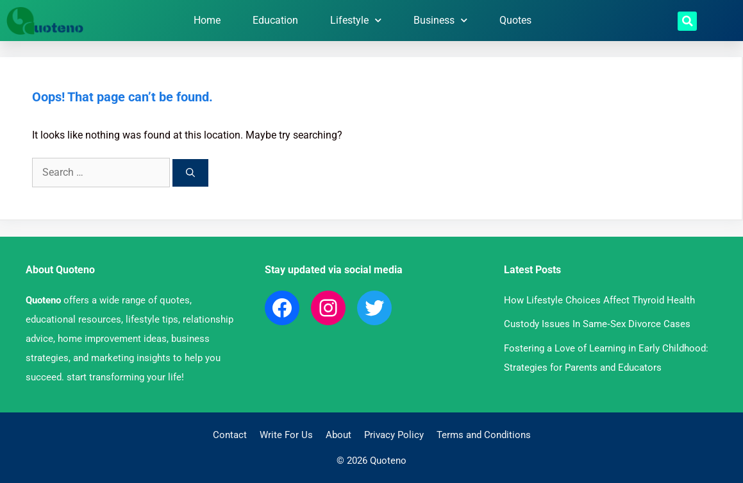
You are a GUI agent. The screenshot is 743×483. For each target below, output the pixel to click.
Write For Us (286, 435)
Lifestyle (355, 20)
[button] (687, 21)
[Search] (190, 173)
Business (440, 20)
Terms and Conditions (484, 435)
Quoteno (43, 300)
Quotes (515, 20)
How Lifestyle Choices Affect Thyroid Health (599, 300)
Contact (230, 435)
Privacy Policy (394, 435)
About (338, 435)
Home (207, 20)
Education (275, 20)
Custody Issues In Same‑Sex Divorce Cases (597, 324)
